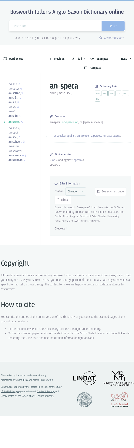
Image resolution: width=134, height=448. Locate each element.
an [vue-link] (53, 160)
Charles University (46, 391)
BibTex (63, 200)
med (111, 93)
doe (118, 93)
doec (125, 93)
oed (97, 93)
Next (126, 59)
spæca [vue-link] (78, 160)
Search (113, 26)
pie (97, 99)
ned (104, 93)
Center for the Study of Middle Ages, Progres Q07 (119, 399)
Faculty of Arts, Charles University (38, 396)
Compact (92, 68)
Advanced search (111, 38)
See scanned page (110, 192)
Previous (57, 59)
